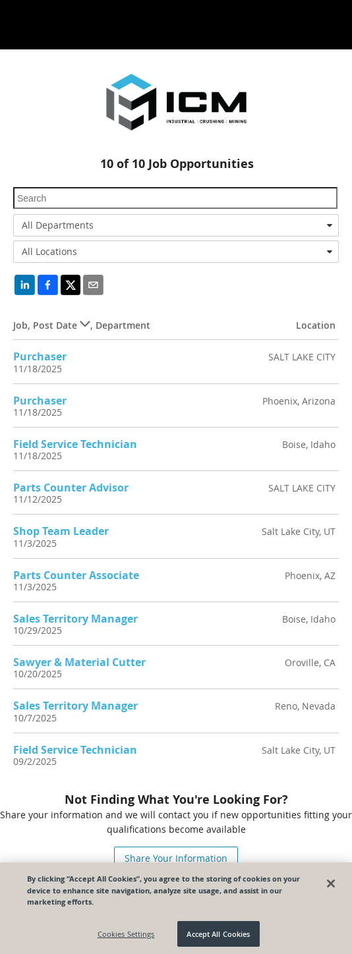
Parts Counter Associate (76, 575)
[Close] (330, 886)
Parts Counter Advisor (71, 487)
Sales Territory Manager (75, 618)
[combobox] (176, 225)
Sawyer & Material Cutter (79, 662)
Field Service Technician (75, 444)
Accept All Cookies (218, 937)
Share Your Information (176, 858)
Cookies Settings (126, 937)
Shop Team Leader (61, 531)
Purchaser (40, 356)
